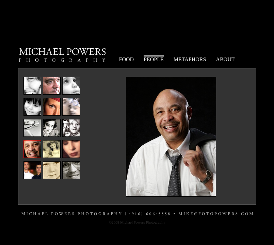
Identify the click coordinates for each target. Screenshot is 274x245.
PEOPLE (154, 59)
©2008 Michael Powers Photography (137, 222)
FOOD (126, 59)
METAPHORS (190, 59)
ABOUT (225, 59)
